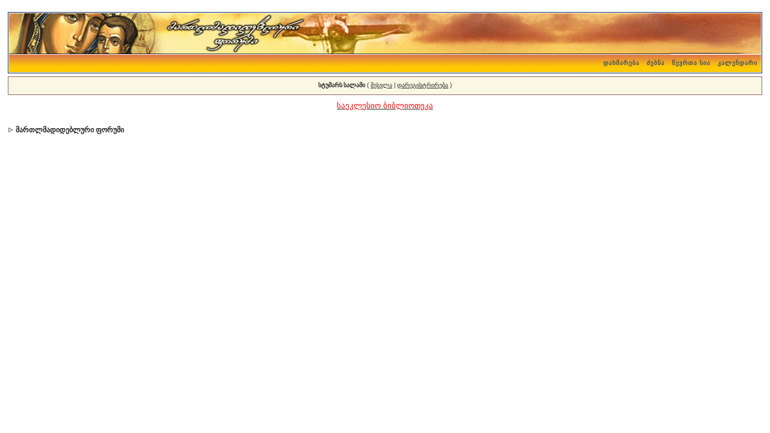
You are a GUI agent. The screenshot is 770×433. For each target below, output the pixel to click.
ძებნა (656, 63)
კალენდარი (737, 63)
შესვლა (381, 85)
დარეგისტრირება (422, 85)
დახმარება (621, 63)
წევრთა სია (691, 63)
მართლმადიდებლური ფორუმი (70, 130)
